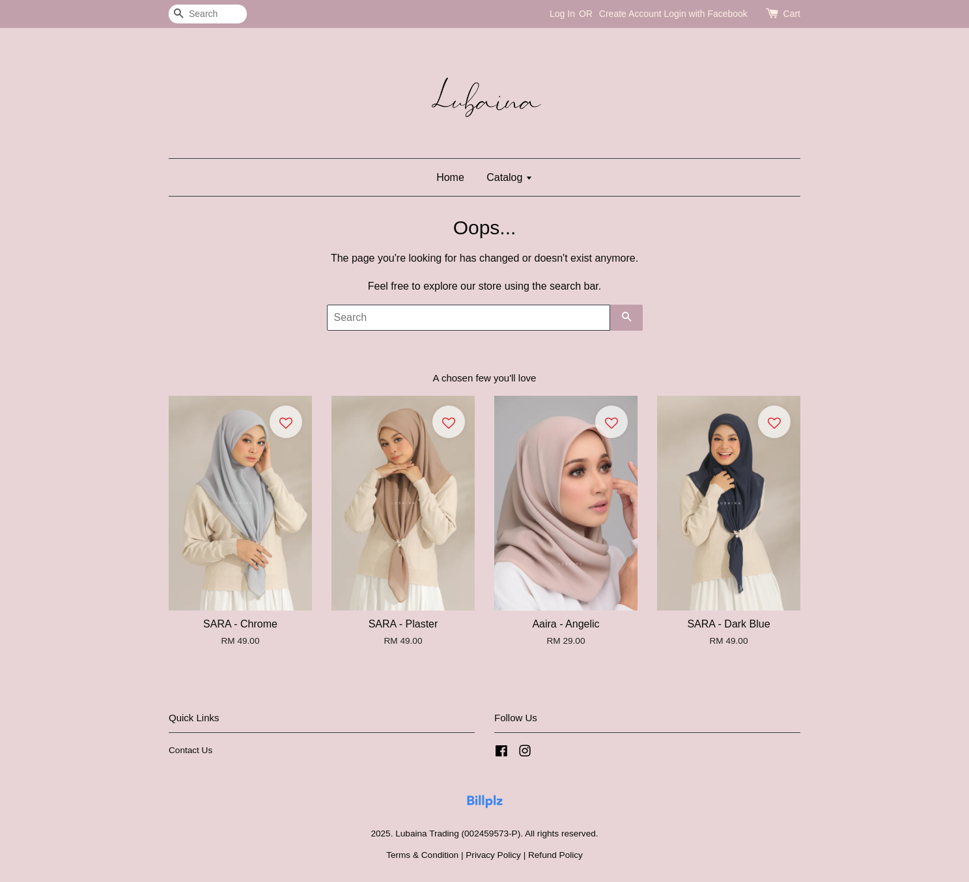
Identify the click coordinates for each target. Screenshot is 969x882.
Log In (562, 13)
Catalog (509, 177)
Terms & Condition (422, 855)
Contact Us (190, 750)
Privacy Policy (493, 855)
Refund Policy (555, 855)
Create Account (630, 13)
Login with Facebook (705, 13)
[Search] (208, 14)
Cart (791, 13)
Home (450, 177)
